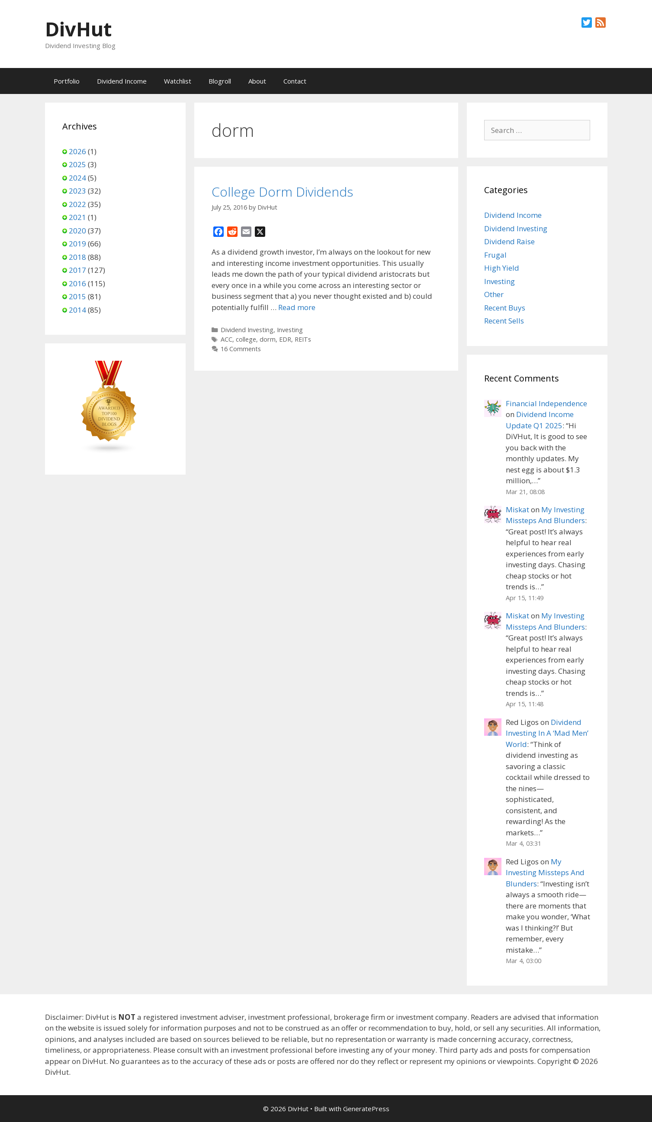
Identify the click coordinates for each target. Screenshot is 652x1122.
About (257, 81)
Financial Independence (546, 403)
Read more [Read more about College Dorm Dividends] (296, 307)
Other (494, 294)
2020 (77, 231)
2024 (77, 178)
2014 (77, 310)
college (246, 339)
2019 (77, 244)
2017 (77, 270)
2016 (77, 283)
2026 (77, 151)
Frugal (495, 255)
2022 (77, 204)
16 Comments (241, 349)
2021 (77, 217)
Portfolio (67, 81)
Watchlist (177, 81)
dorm (268, 339)
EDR (285, 339)
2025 (77, 164)
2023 (77, 191)
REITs (303, 339)
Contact (294, 81)
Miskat (517, 509)
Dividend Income (122, 81)
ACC (226, 339)
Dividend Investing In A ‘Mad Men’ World (547, 733)
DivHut (78, 29)
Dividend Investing (247, 330)
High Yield (501, 268)
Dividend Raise (509, 241)
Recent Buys (504, 308)
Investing (290, 330)
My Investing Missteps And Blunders (545, 873)
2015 (77, 296)
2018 (77, 257)
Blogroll (220, 81)
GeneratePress (366, 1108)
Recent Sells (504, 321)
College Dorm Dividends (282, 191)
